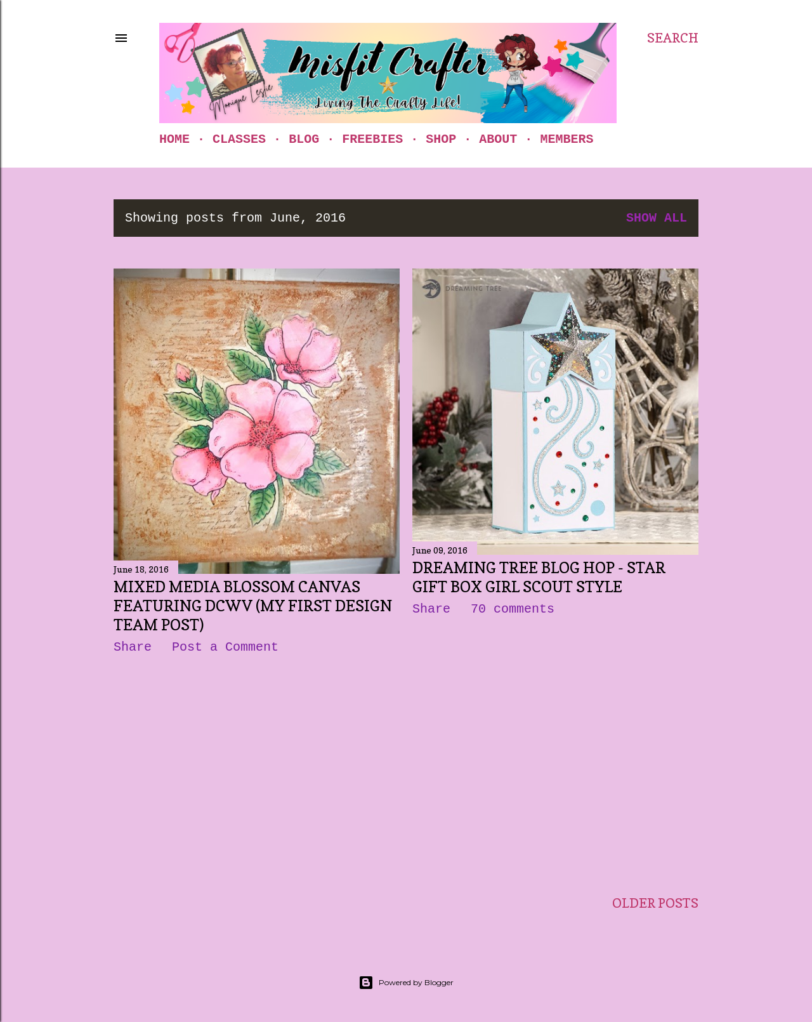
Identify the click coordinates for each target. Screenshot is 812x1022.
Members (566, 139)
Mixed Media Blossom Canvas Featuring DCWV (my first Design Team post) (253, 606)
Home (174, 139)
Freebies (372, 139)
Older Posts (655, 903)
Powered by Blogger (406, 982)
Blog (304, 139)
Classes (239, 139)
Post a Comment (225, 647)
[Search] (672, 38)
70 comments (512, 609)
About (498, 139)
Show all (656, 218)
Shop (441, 139)
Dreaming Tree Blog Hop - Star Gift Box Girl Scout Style (538, 577)
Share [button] (133, 647)
